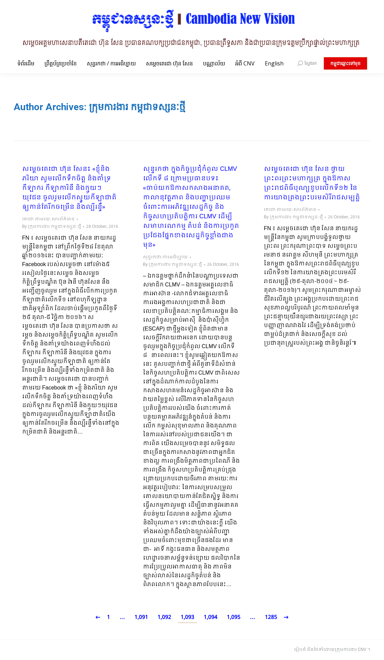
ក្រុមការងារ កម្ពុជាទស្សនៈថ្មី (137, 107)
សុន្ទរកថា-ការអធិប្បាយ (165, 257)
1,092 (164, 617)
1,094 (210, 617)
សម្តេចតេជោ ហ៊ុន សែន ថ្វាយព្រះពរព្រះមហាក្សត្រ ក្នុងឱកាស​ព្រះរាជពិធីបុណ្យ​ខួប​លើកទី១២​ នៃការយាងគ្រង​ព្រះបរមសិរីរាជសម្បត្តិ (312, 184)
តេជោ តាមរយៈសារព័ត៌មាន (48, 219)
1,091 (141, 617)
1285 (271, 617)
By (51, 226)
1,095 (233, 617)
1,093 (187, 617)
